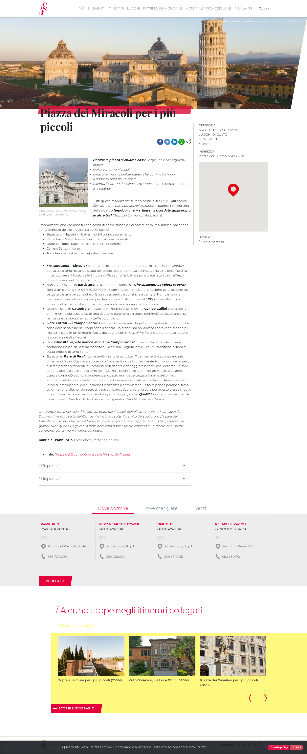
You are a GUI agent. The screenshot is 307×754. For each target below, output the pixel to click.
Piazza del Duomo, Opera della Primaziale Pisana (93, 455)
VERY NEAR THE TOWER (119, 524)
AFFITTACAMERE (112, 529)
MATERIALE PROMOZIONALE (208, 8)
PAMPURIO (50, 524)
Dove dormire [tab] (113, 508)
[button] (188, 142)
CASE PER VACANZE (56, 529)
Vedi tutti (55, 581)
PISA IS (82, 8)
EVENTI (97, 8)
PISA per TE (243, 8)
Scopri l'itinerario (76, 709)
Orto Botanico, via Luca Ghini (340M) (159, 681)
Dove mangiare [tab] (160, 508)
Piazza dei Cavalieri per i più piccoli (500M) (229, 683)
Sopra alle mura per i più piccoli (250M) (90, 681)
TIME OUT (165, 524)
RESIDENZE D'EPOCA (231, 529)
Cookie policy (279, 747)
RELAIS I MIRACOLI (230, 524)
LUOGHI (132, 8)
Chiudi (296, 747)
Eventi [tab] (199, 508)
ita (266, 8)
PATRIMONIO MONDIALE (162, 8)
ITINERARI (115, 8)
